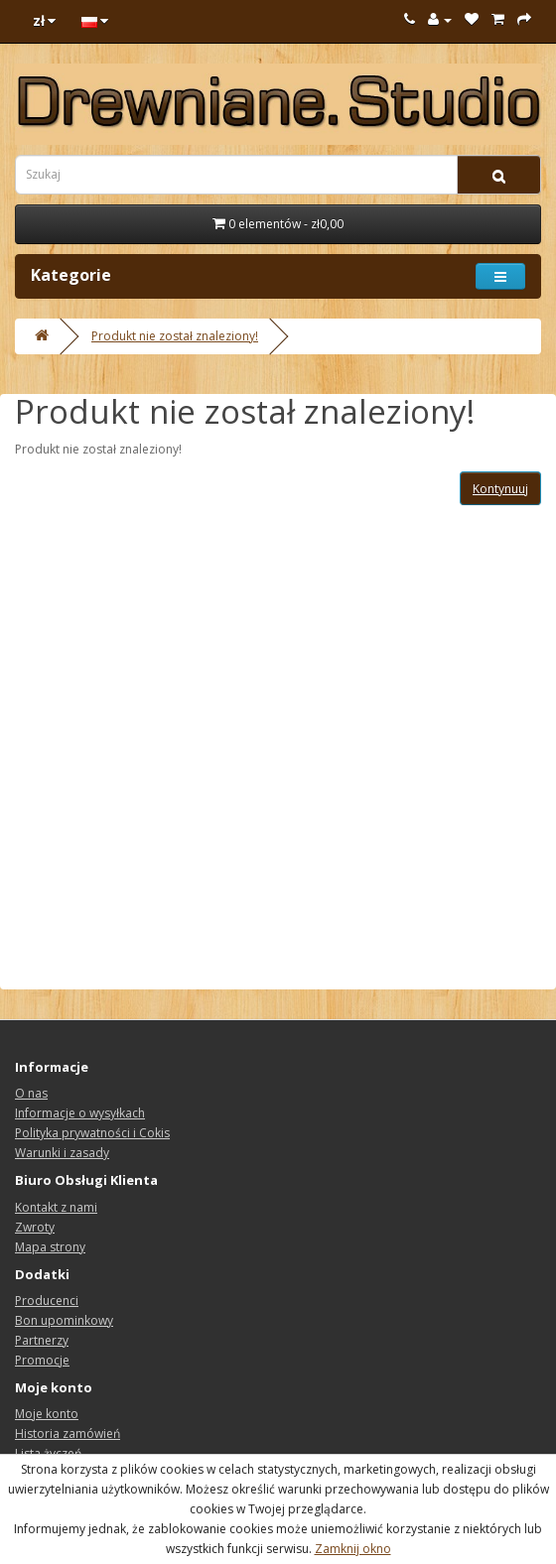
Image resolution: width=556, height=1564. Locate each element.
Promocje (42, 1360)
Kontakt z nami (56, 1207)
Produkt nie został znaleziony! (174, 335)
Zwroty (35, 1227)
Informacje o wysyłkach (80, 1113)
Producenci (46, 1300)
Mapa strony (50, 1246)
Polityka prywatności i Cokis (92, 1132)
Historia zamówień (67, 1433)
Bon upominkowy (64, 1320)
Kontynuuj (500, 488)
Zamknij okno (353, 1548)
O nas (31, 1093)
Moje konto (46, 1413)
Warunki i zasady (62, 1152)
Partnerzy (42, 1340)
